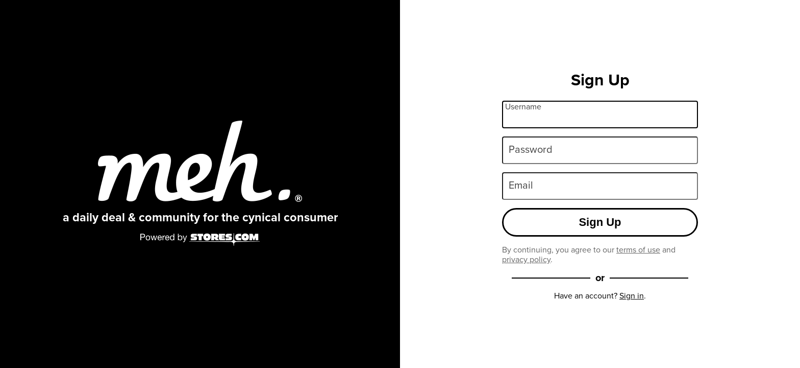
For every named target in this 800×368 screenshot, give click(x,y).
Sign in (631, 296)
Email (521, 185)
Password (531, 149)
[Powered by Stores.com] (200, 240)
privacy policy (526, 259)
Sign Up (600, 222)
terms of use (638, 250)
